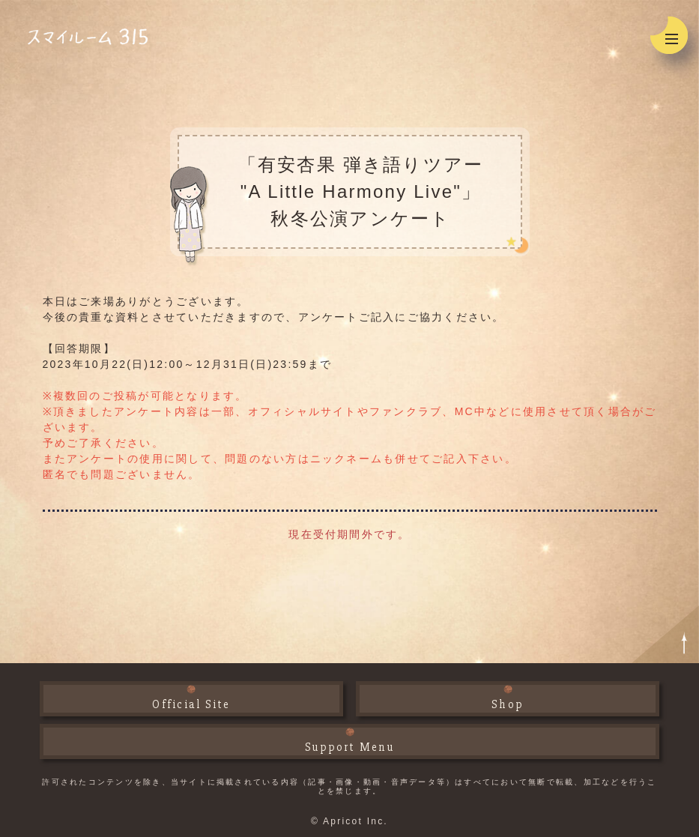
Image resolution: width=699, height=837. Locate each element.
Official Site (191, 704)
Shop (507, 704)
